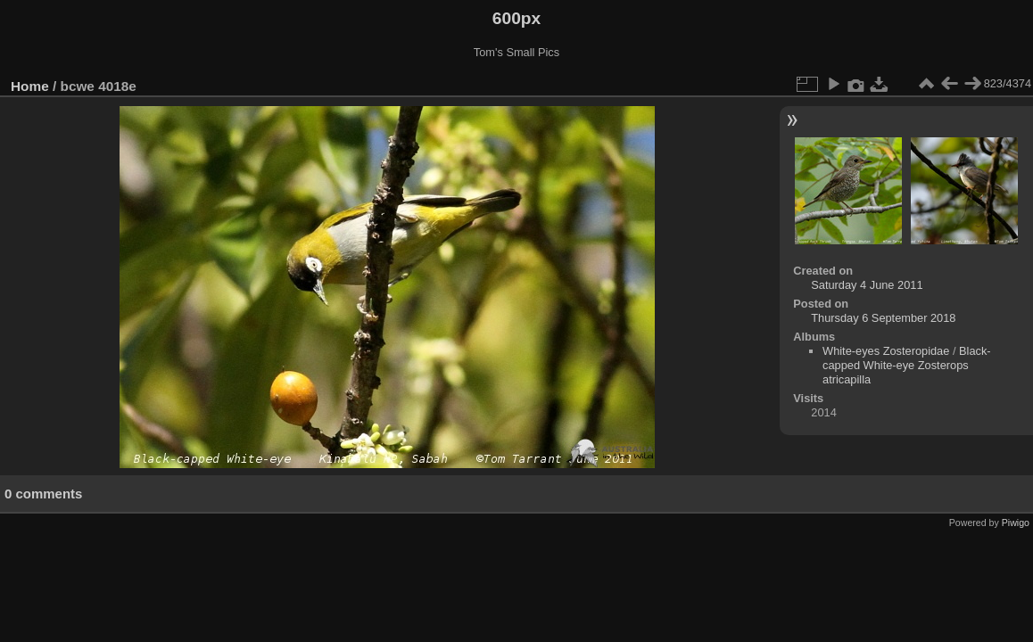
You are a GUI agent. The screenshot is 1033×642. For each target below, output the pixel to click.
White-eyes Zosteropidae (885, 351)
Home (30, 86)
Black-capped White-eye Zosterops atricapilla (906, 365)
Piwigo (1015, 522)
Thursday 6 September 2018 (883, 318)
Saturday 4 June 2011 (866, 285)
